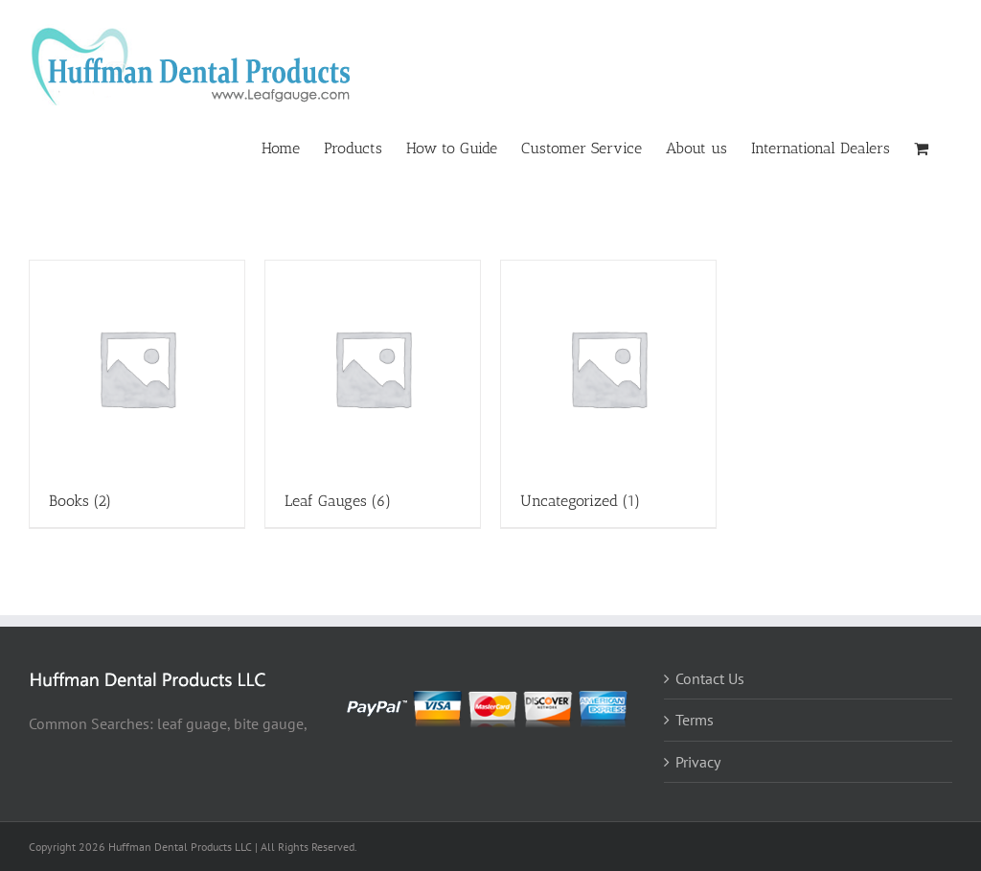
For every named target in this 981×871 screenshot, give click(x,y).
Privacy (697, 761)
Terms (694, 719)
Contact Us (709, 678)
